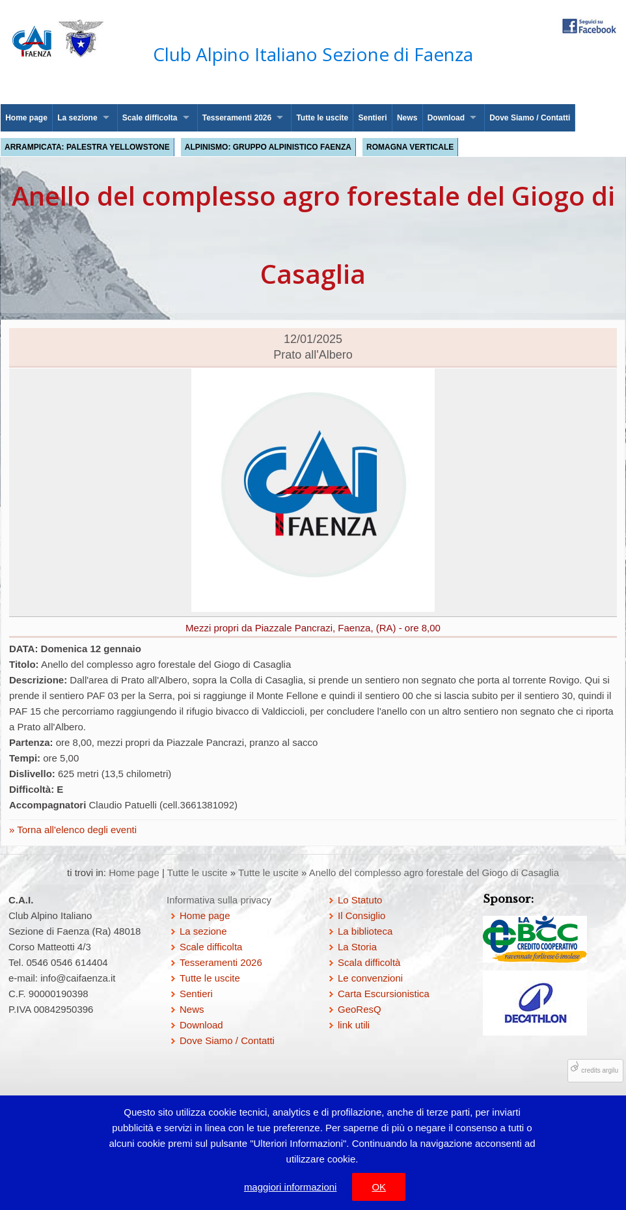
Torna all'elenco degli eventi (75, 829)
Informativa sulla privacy (219, 899)
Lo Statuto (360, 899)
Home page (26, 117)
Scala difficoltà (369, 962)
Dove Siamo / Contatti (529, 117)
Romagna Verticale (410, 147)
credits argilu (599, 1070)
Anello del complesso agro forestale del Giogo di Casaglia (434, 872)
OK (379, 1186)
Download (446, 117)
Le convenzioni (370, 977)
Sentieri (373, 117)
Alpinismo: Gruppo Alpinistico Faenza (268, 147)
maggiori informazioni (290, 1186)
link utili (354, 1024)
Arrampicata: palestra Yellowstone (87, 147)
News (407, 117)
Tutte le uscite (322, 117)
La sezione (77, 117)
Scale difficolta (150, 117)
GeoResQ (359, 1009)
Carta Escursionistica (383, 993)
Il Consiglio (361, 915)
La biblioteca (365, 931)
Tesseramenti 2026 (237, 117)
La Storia (357, 946)
